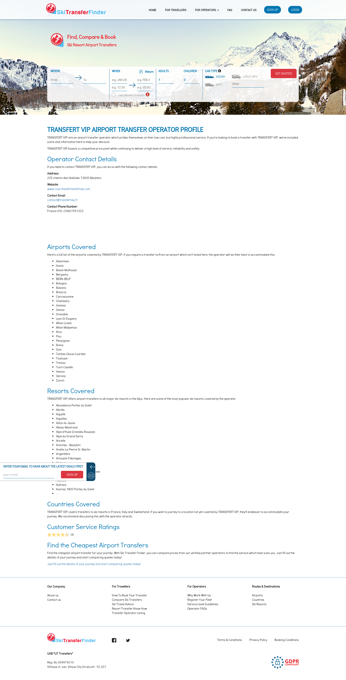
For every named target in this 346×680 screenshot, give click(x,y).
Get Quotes (283, 73)
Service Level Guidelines (202, 604)
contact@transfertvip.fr (62, 200)
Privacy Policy (258, 640)
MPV (213, 84)
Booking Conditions (287, 640)
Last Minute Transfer (128, 95)
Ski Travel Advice (123, 604)
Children (190, 71)
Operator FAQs (197, 608)
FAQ (229, 10)
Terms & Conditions (229, 640)
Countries (258, 599)
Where (55, 71)
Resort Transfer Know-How (129, 608)
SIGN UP (72, 474)
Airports (257, 595)
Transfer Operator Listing (128, 613)
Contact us (54, 599)
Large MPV (245, 76)
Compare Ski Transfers (127, 599)
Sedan (215, 76)
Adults (163, 71)
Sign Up (272, 10)
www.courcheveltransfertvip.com (68, 189)
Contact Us (248, 10)
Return (146, 72)
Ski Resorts (259, 604)
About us (52, 595)
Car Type (211, 71)
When (133, 72)
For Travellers (175, 10)
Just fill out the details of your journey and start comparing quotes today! (94, 564)
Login (295, 10)
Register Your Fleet (199, 599)
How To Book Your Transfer (129, 595)
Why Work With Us (199, 595)
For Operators (206, 10)
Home (152, 10)
